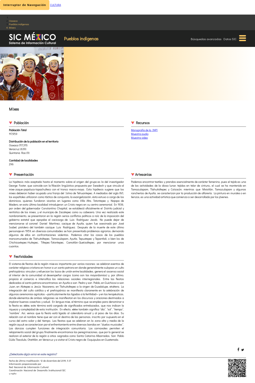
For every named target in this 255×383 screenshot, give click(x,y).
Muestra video (139, 138)
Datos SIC (230, 39)
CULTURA (55, 5)
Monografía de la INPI (144, 130)
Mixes (12, 27)
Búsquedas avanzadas (206, 39)
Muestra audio (139, 134)
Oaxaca (13, 20)
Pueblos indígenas (19, 24)
